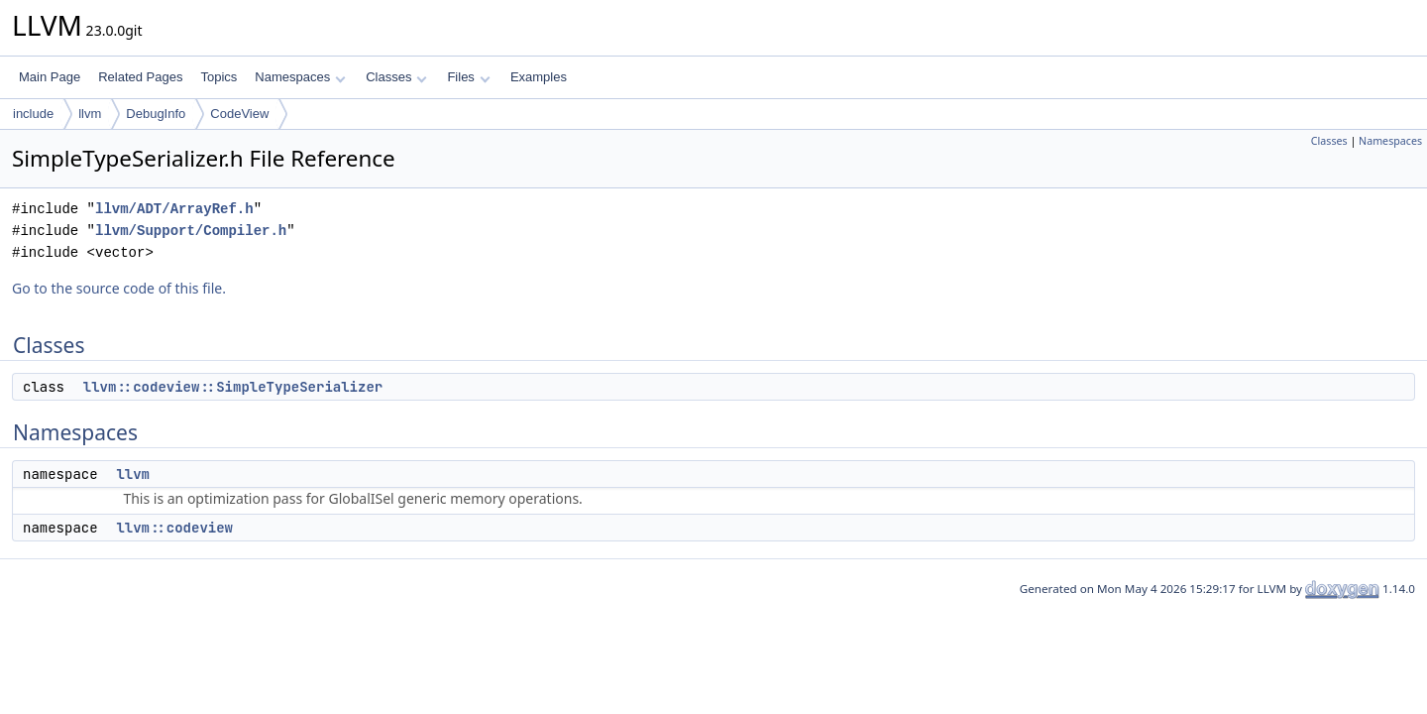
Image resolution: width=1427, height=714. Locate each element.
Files (468, 76)
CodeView (239, 113)
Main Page (49, 76)
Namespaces (300, 76)
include (33, 113)
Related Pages (140, 76)
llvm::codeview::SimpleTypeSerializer (233, 387)
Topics (218, 76)
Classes (396, 76)
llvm (89, 113)
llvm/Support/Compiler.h (190, 230)
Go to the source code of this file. (119, 288)
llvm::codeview (174, 527)
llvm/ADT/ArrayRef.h (174, 208)
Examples (538, 76)
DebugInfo (155, 113)
